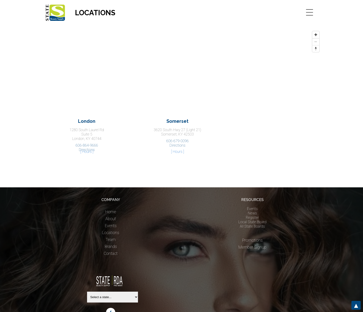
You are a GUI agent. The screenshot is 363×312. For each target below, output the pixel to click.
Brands (110, 246)
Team (111, 239)
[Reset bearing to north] (315, 48)
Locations (110, 232)
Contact (111, 253)
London (86, 121)
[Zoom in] (315, 34)
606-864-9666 (86, 145)
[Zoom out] (315, 41)
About (110, 218)
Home (110, 212)
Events (111, 225)
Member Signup (252, 247)
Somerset (177, 121)
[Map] (181, 63)
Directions (177, 145)
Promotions (252, 240)
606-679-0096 (177, 141)
